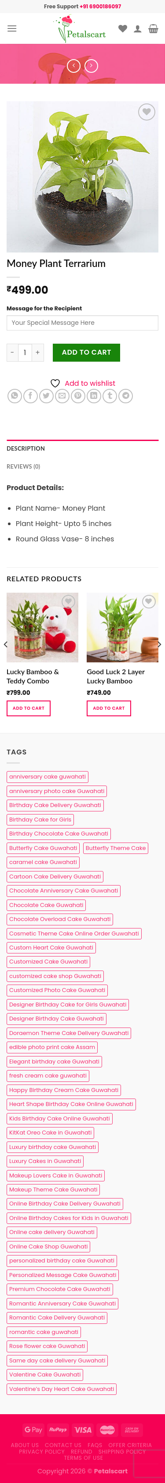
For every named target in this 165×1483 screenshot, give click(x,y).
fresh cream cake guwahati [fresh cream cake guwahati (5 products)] (48, 1075)
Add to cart (87, 352)
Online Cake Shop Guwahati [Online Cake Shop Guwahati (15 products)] (48, 1246)
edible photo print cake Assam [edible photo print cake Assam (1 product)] (52, 1047)
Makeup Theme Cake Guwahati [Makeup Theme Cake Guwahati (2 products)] (53, 1189)
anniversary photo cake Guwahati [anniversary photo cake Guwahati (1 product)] (56, 791)
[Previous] (6, 662)
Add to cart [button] (28, 708)
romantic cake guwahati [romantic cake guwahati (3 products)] (43, 1332)
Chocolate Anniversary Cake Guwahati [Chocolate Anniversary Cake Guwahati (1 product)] (63, 890)
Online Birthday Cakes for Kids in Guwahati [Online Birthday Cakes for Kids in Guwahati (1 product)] (68, 1218)
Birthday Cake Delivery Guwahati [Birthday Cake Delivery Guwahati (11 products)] (55, 805)
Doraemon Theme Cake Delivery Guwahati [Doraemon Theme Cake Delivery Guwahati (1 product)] (68, 1033)
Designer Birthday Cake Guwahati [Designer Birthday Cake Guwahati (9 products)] (56, 1018)
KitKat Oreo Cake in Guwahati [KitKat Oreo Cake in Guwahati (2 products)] (50, 1132)
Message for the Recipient (44, 308)
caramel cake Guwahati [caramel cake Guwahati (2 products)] (43, 862)
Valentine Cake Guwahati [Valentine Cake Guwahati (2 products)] (45, 1374)
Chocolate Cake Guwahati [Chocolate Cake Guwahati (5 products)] (46, 905)
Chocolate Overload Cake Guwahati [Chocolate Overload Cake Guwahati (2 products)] (59, 919)
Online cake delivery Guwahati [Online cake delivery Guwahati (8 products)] (52, 1232)
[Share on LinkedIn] (94, 396)
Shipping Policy (122, 1451)
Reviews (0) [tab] (23, 466)
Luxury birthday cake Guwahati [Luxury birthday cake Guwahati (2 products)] (52, 1147)
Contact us (63, 1445)
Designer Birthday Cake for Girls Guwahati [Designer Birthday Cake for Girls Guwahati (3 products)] (67, 1004)
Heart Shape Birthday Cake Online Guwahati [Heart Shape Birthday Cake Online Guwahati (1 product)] (71, 1104)
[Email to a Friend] (62, 396)
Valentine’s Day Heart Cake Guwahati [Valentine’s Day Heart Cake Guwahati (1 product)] (61, 1389)
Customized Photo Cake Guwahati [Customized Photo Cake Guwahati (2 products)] (57, 990)
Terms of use (83, 1458)
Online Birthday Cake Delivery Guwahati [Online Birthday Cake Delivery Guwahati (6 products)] (65, 1203)
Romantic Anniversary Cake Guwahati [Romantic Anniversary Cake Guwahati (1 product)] (62, 1303)
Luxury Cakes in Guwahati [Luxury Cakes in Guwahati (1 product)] (45, 1161)
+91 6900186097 (100, 6)
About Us (25, 1445)
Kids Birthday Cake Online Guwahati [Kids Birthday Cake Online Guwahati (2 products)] (59, 1118)
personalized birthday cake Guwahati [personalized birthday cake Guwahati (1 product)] (61, 1260)
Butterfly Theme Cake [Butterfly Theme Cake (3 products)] (116, 848)
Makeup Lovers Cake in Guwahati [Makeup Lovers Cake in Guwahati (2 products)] (55, 1175)
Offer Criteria (130, 1445)
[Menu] (12, 28)
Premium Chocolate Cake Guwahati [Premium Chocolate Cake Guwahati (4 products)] (59, 1289)
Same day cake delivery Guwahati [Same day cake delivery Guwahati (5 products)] (57, 1360)
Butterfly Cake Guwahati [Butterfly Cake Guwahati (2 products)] (43, 848)
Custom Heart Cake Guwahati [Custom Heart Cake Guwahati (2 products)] (51, 947)
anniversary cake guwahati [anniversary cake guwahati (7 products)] (47, 776)
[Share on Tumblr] (110, 396)
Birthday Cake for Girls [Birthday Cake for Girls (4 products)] (40, 819)
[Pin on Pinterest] (78, 396)
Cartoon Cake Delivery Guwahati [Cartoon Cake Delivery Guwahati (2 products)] (55, 876)
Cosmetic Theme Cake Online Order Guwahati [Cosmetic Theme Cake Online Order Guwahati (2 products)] (74, 933)
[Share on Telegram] (125, 396)
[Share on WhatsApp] (14, 396)
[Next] (158, 662)
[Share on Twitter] (46, 396)
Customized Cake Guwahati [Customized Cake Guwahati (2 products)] (48, 961)
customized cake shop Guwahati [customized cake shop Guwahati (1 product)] (55, 976)
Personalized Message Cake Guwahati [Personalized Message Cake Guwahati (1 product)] (62, 1275)
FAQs (95, 1445)
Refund (81, 1451)
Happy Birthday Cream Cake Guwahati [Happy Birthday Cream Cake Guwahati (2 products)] (63, 1090)
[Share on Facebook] (30, 396)
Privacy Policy (42, 1451)
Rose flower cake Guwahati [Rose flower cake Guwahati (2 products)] (47, 1346)
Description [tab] (26, 448)
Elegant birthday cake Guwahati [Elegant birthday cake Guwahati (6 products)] (54, 1061)
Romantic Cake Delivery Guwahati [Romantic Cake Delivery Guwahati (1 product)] (57, 1317)
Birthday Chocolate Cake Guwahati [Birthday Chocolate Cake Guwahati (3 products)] (58, 833)
